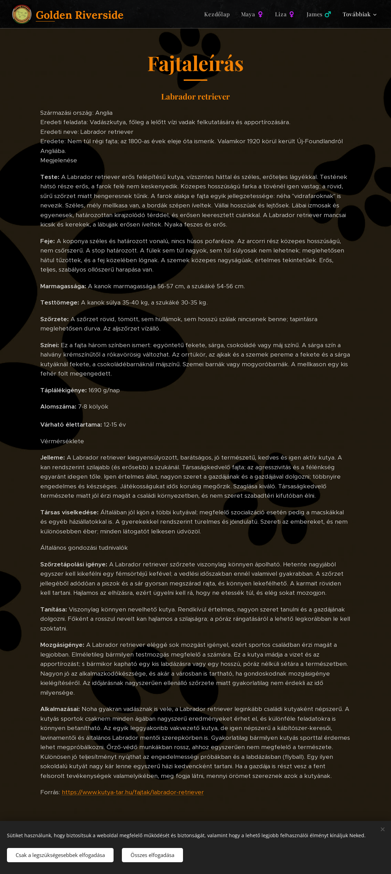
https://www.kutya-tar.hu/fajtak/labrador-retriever (133, 792)
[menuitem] (218, 14)
